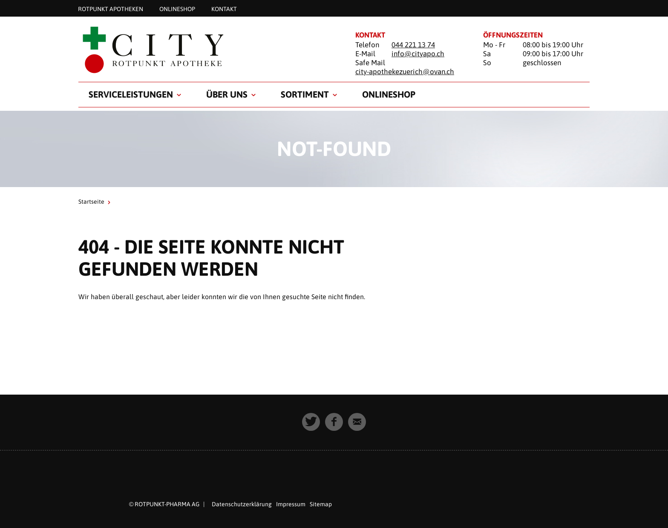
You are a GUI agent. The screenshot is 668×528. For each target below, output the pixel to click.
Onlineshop (177, 8)
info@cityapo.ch (418, 53)
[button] (311, 422)
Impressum (290, 504)
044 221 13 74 (413, 44)
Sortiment (305, 94)
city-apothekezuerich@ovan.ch (404, 71)
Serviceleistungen (131, 94)
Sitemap (321, 504)
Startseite (91, 201)
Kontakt (224, 8)
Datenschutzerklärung (242, 504)
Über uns (227, 94)
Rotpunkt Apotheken (110, 8)
